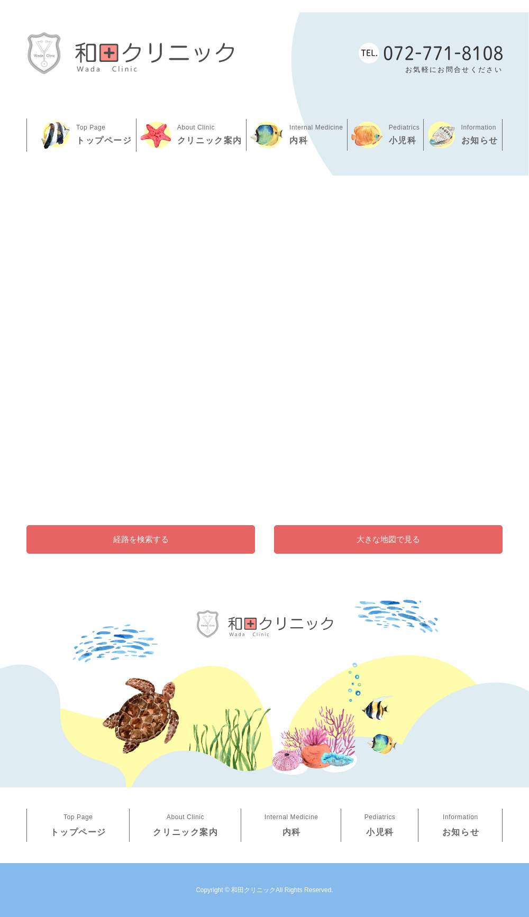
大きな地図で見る (388, 539)
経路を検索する (141, 539)
